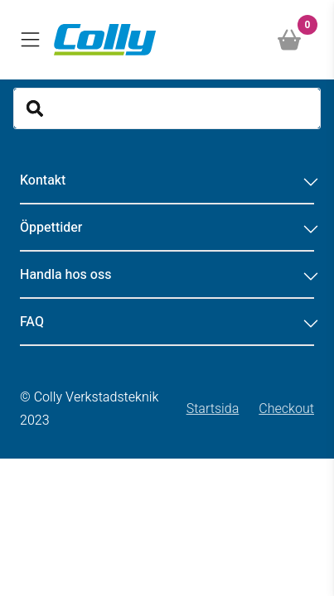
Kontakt (167, 180)
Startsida (213, 409)
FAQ (167, 322)
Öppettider (167, 228)
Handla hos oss (167, 275)
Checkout (286, 409)
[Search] (167, 108)
